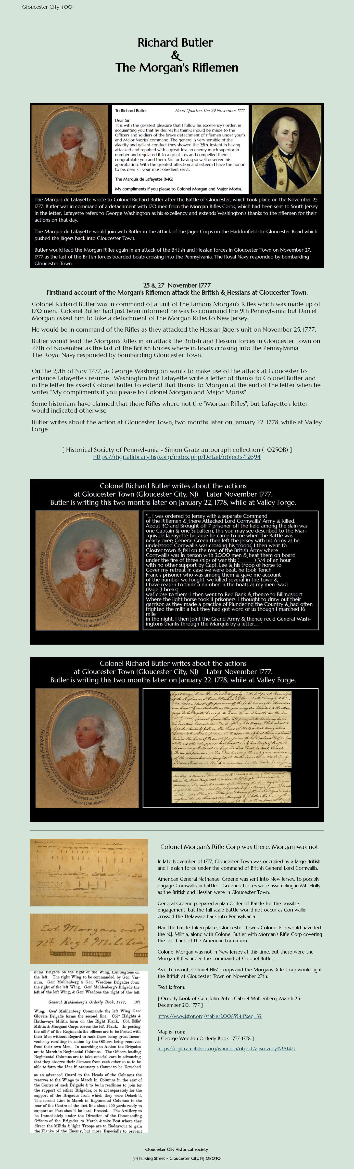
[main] (177, 55)
